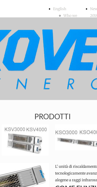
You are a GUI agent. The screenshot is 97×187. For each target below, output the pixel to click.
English (59, 8)
